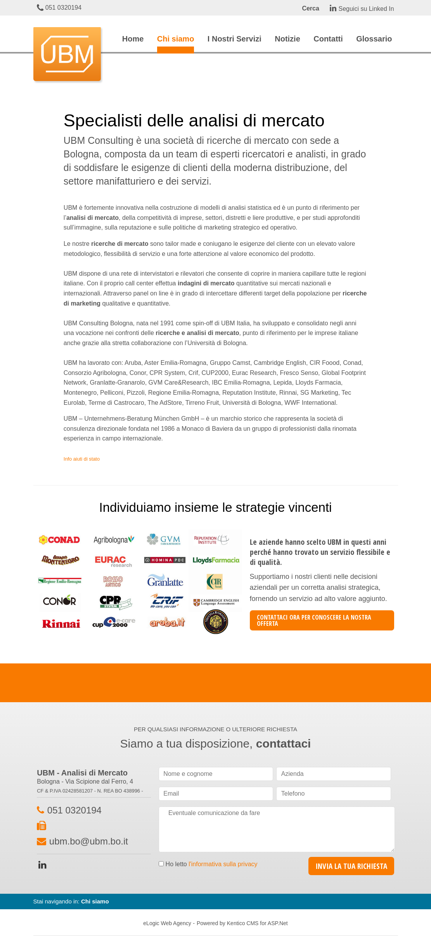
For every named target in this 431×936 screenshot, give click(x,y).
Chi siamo (175, 39)
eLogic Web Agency (167, 923)
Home (133, 39)
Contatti (328, 39)
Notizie (287, 39)
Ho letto (212, 864)
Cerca (310, 8)
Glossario (374, 39)
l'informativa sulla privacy (223, 864)
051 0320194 (59, 7)
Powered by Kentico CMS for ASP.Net (242, 923)
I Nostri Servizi (234, 39)
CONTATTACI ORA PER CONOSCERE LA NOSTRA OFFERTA (314, 620)
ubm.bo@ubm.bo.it (88, 841)
